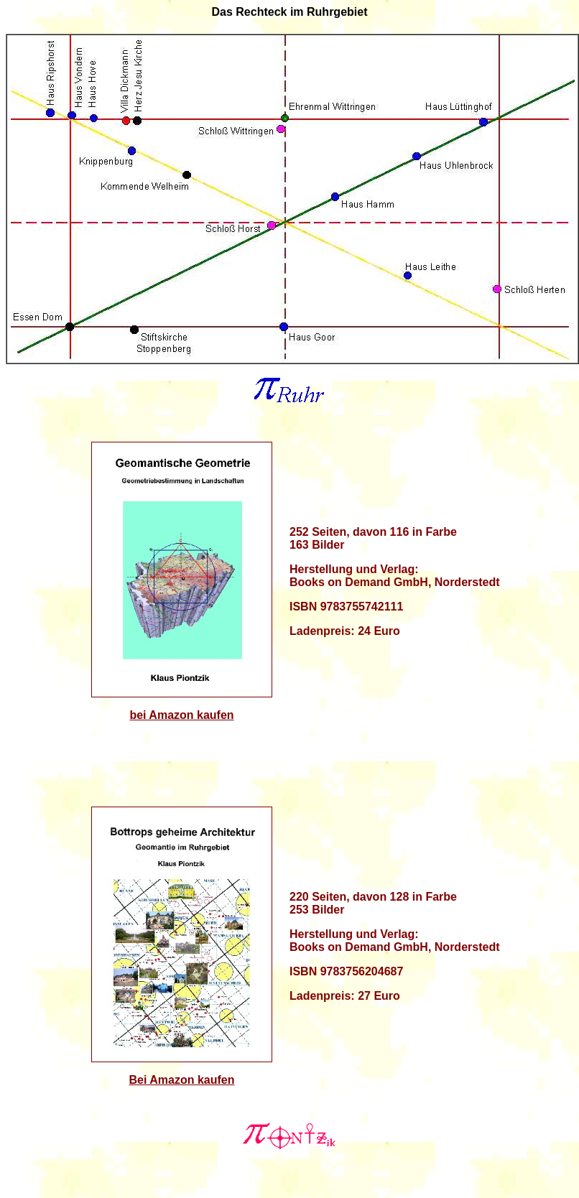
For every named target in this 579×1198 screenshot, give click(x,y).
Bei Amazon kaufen (182, 1080)
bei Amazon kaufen (181, 715)
